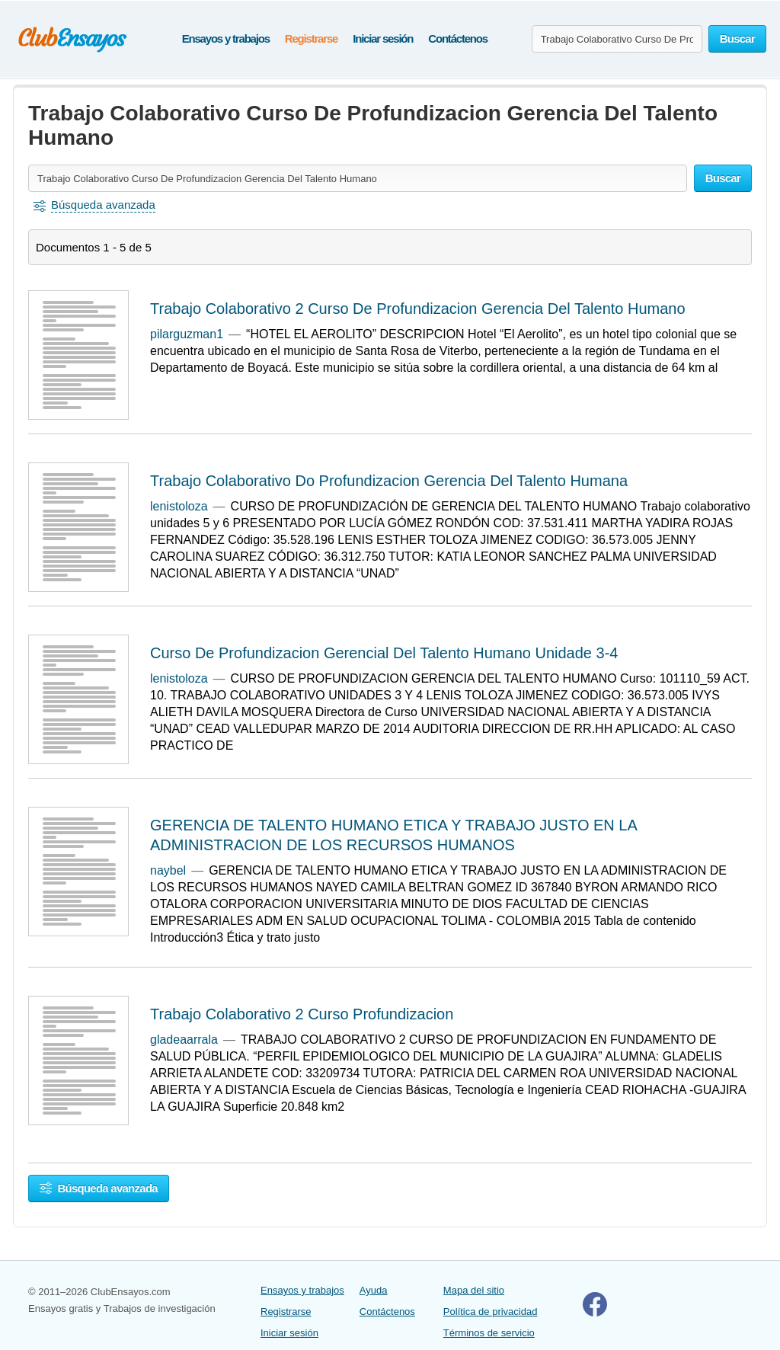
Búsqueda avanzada (99, 1188)
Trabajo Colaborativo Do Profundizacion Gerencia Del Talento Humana (389, 480)
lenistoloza (179, 506)
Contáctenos (458, 38)
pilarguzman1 (186, 334)
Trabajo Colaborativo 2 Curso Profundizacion (301, 1014)
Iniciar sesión (383, 38)
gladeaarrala (184, 1039)
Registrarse (311, 38)
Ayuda (374, 1290)
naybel (168, 870)
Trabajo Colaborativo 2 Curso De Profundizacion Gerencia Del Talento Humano (418, 308)
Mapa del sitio (473, 1290)
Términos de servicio (489, 1333)
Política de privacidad (490, 1311)
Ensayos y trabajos (226, 38)
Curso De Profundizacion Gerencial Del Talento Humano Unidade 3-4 (384, 653)
